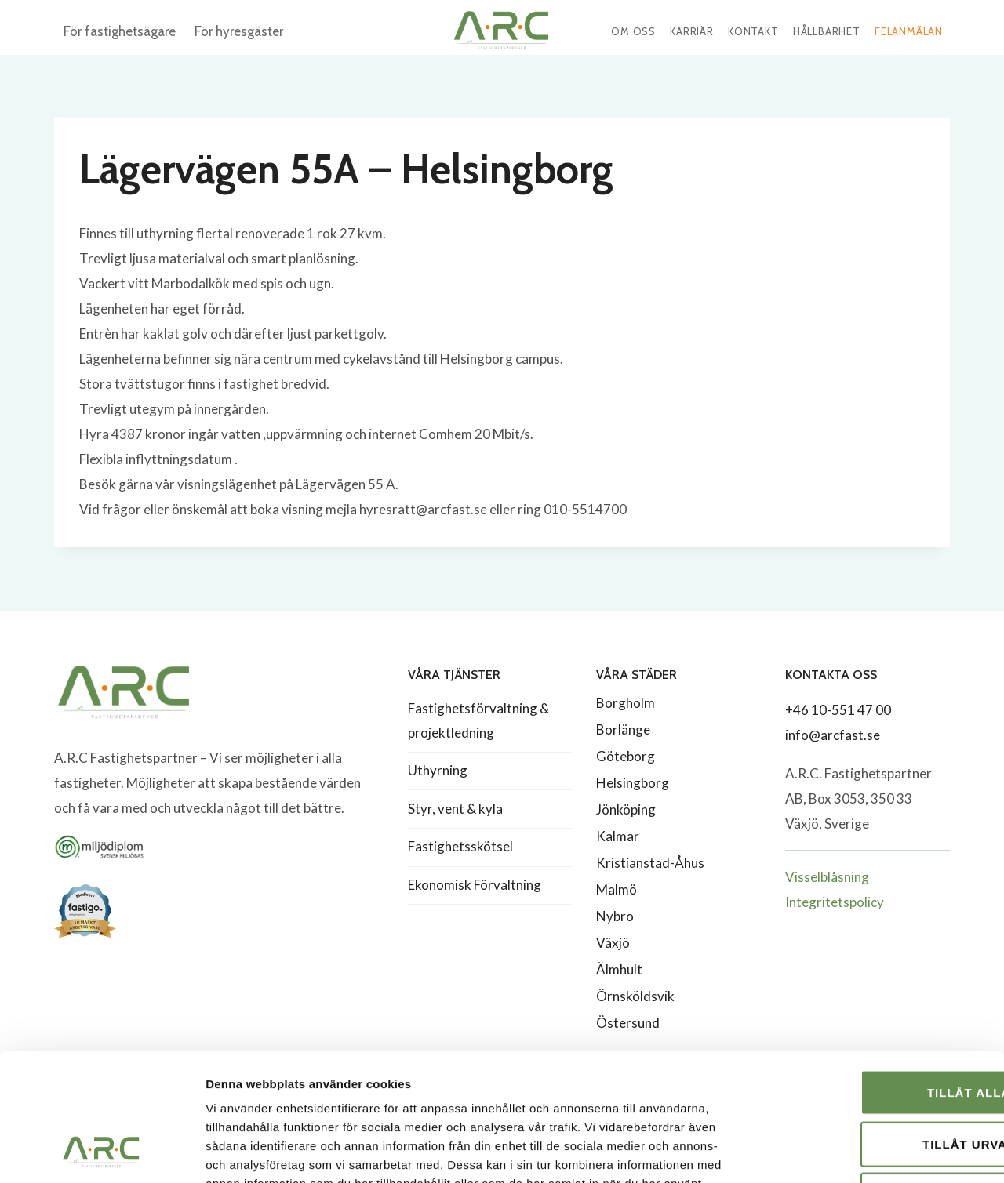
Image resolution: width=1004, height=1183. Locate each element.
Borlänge (623, 729)
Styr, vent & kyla (455, 808)
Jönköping (626, 809)
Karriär (692, 31)
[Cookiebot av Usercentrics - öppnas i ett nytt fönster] (101, 1152)
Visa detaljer (852, 1152)
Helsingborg (632, 783)
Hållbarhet (826, 31)
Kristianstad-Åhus (650, 863)
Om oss (633, 31)
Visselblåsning (827, 877)
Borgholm (625, 703)
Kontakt (753, 31)
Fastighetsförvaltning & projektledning (478, 720)
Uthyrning (437, 770)
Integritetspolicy (834, 902)
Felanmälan (909, 31)
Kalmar (617, 836)
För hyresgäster (239, 31)
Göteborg (625, 756)
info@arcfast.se (832, 735)
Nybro (615, 916)
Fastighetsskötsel (460, 846)
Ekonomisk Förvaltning (474, 884)
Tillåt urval (873, 1029)
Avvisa (873, 1080)
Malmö (616, 889)
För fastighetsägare (120, 31)
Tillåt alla (873, 977)
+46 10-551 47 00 (838, 710)
